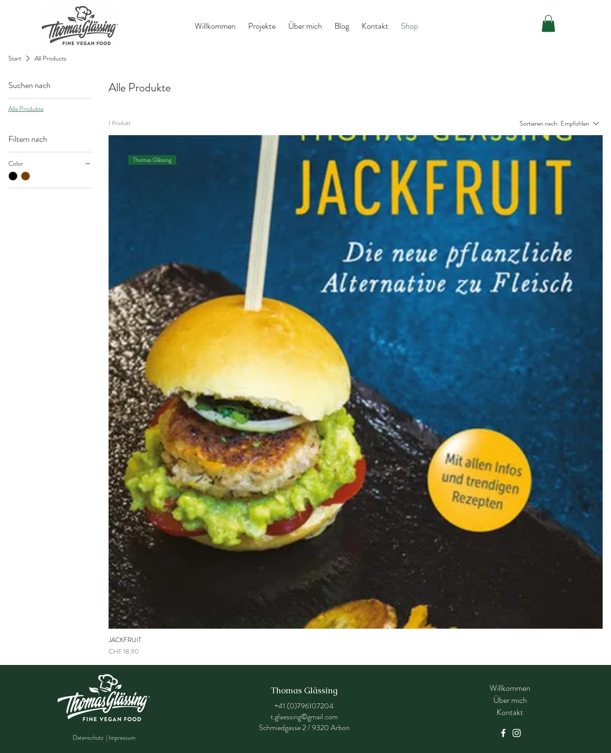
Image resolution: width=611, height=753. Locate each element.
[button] (548, 23)
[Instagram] (516, 733)
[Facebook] (503, 733)
